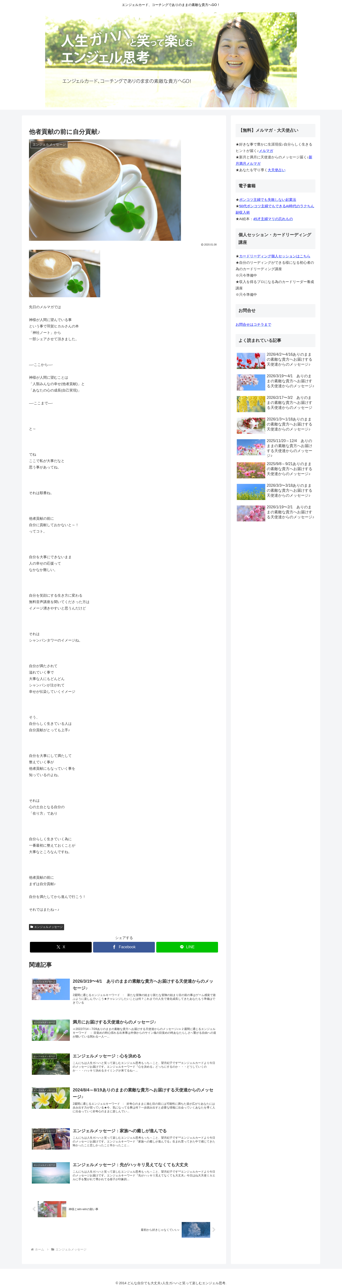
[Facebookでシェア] (124, 947)
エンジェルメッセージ (46, 927)
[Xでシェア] (61, 947)
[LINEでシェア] (187, 947)
